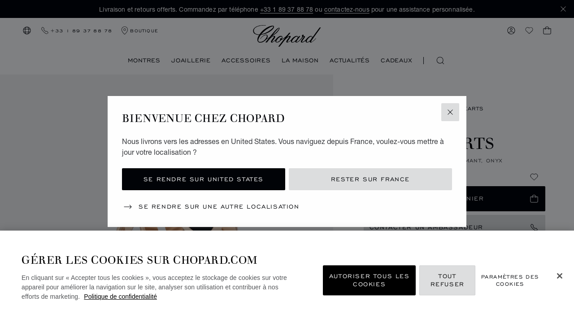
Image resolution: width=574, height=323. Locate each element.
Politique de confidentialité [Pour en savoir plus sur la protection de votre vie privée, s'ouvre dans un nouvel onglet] (120, 296)
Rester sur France (370, 179)
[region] (287, 277)
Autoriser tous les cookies (369, 280)
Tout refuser (447, 280)
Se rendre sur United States (204, 179)
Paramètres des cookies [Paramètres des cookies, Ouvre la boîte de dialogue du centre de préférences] (510, 280)
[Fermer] (560, 276)
